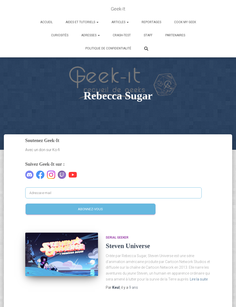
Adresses (90, 35)
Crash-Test (122, 35)
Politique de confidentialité (108, 48)
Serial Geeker (117, 237)
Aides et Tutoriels (82, 22)
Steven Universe (128, 245)
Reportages (151, 22)
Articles (120, 22)
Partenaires (175, 35)
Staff (148, 35)
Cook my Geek (185, 22)
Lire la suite (199, 279)
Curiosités (59, 35)
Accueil (46, 22)
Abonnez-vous (90, 209)
